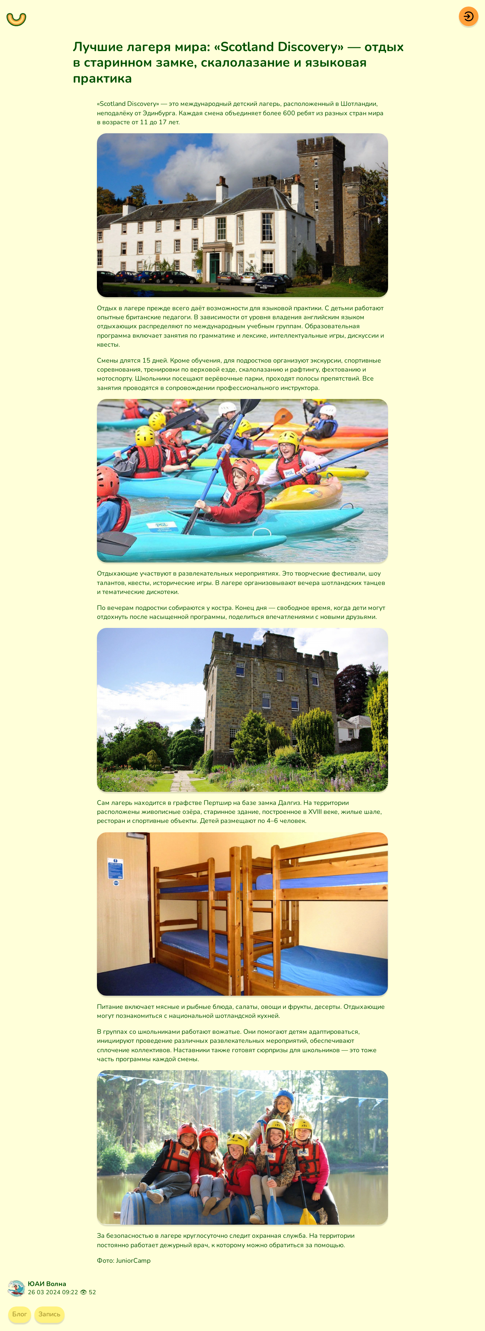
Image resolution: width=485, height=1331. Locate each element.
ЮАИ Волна (47, 1283)
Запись (49, 1314)
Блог (19, 1314)
